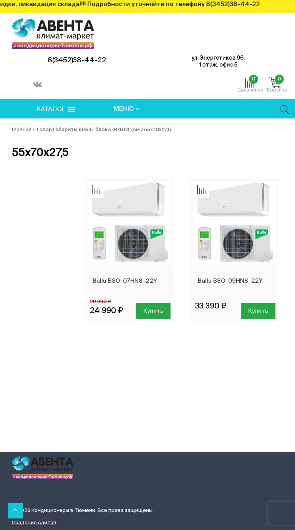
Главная (21, 129)
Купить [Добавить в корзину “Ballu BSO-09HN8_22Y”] (258, 311)
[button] (56, 109)
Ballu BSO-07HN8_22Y (125, 281)
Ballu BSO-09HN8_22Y (230, 281)
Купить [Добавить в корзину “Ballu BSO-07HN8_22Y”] (153, 311)
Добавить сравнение (96, 190)
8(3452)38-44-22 (77, 60)
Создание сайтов (34, 522)
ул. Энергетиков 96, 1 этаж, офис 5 (218, 61)
